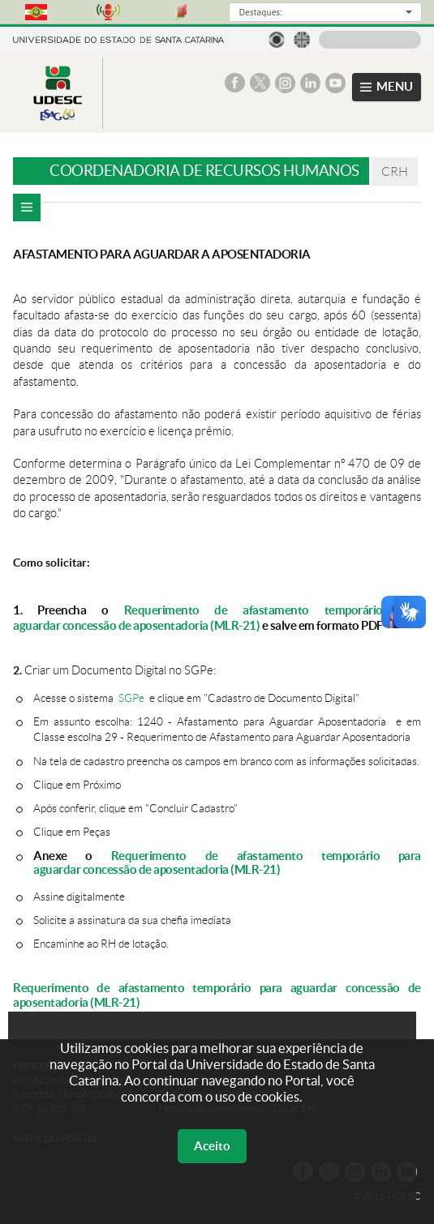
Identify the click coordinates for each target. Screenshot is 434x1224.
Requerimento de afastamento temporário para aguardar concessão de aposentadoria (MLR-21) (217, 617)
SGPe (131, 698)
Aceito (212, 1146)
